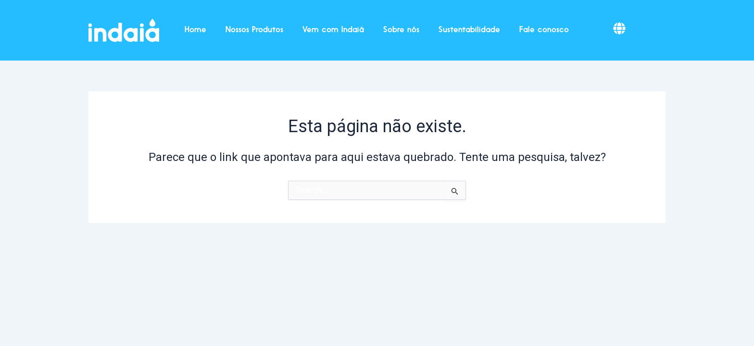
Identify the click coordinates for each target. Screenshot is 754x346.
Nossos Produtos (254, 30)
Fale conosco (544, 30)
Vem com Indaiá (333, 30)
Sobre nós (401, 30)
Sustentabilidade (469, 30)
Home (195, 30)
